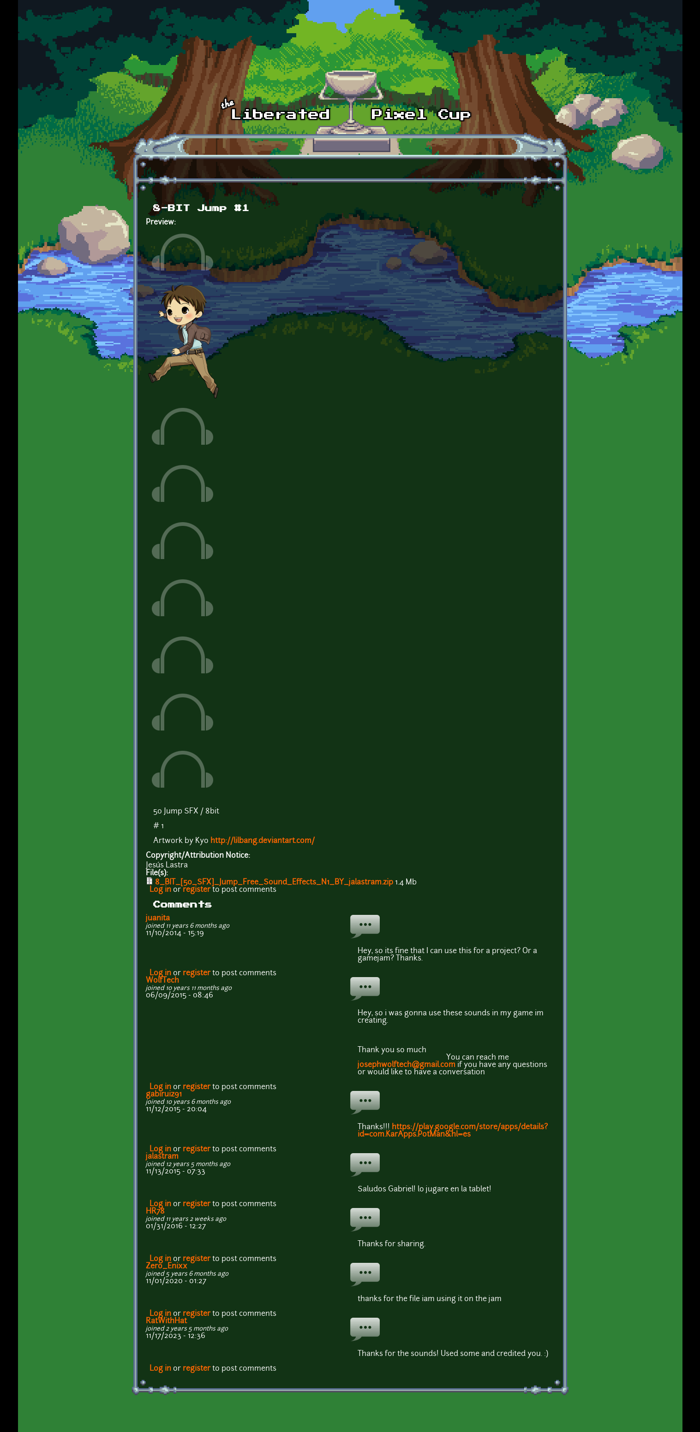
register (196, 890)
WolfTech (162, 980)
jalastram (162, 1157)
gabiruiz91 (164, 1094)
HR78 (155, 1211)
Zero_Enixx (166, 1266)
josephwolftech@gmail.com (406, 1065)
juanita (158, 918)
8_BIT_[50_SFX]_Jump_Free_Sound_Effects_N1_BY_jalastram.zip (274, 882)
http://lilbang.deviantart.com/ (262, 841)
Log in (160, 890)
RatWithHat (166, 1321)
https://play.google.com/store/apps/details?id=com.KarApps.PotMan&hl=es (453, 1131)
